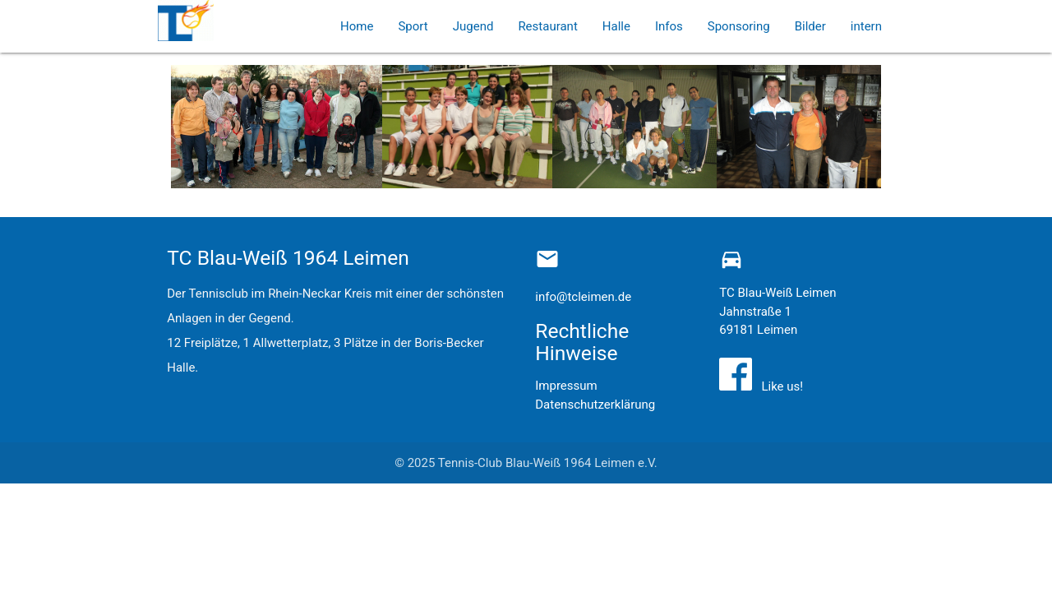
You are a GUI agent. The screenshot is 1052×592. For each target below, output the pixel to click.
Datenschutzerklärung (595, 404)
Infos (669, 26)
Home (356, 26)
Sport (412, 26)
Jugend (473, 26)
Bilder (810, 26)
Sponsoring (739, 26)
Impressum (566, 385)
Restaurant (547, 26)
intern (866, 26)
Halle (616, 26)
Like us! (779, 386)
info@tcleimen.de (583, 296)
